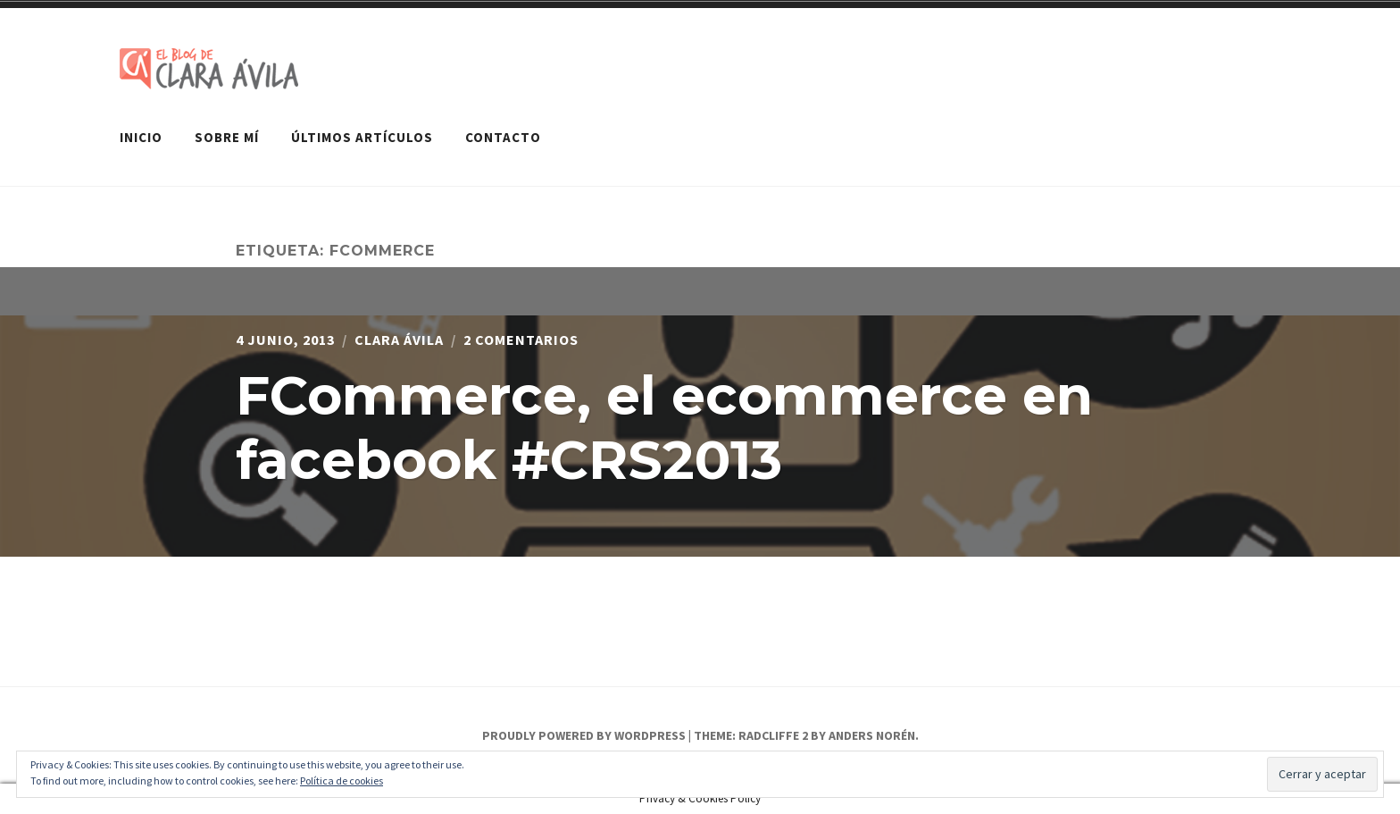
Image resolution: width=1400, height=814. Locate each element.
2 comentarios (521, 339)
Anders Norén (872, 735)
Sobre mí (227, 137)
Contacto (503, 137)
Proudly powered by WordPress (584, 735)
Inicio (141, 137)
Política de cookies (341, 780)
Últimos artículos (362, 137)
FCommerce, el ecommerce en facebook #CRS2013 (664, 427)
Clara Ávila (399, 339)
